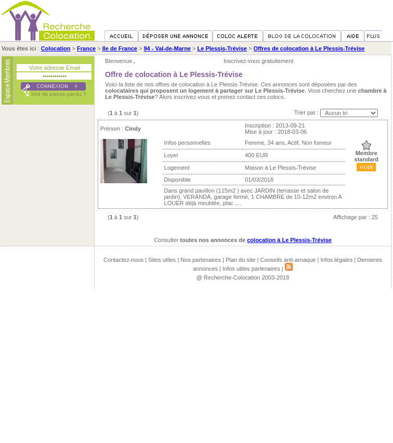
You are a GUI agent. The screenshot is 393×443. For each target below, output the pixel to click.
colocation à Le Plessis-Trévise (289, 240)
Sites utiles (162, 260)
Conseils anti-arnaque (288, 260)
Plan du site (240, 260)
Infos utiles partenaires (251, 268)
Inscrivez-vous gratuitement (259, 61)
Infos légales (336, 260)
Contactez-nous (123, 260)
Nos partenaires (200, 260)
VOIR (366, 167)
